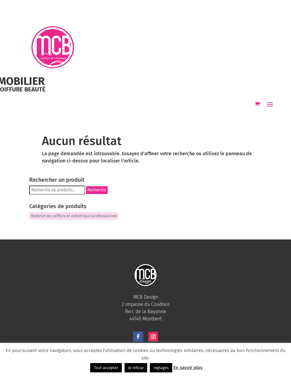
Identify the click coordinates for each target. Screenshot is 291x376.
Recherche (96, 190)
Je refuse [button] (136, 367)
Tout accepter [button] (106, 367)
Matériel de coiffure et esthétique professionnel (74, 216)
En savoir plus (187, 367)
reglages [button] (161, 367)
